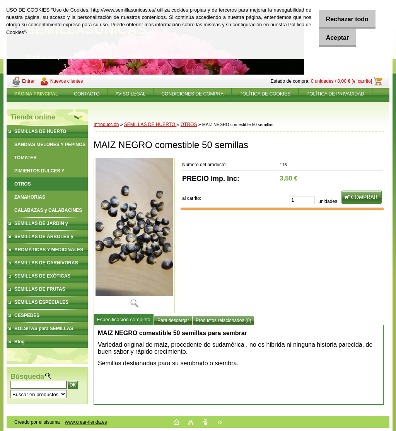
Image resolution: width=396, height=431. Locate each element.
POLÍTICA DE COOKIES (264, 94)
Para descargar (173, 320)
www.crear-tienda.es (86, 422)
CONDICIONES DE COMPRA (192, 94)
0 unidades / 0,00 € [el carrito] (341, 81)
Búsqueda (27, 376)
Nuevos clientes (66, 81)
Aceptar (333, 37)
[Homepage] (36, 94)
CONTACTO (86, 94)
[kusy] (302, 200)
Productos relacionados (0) (223, 320)
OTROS (189, 124)
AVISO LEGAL (131, 94)
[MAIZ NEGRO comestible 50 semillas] (134, 235)
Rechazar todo (343, 19)
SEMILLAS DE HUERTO (150, 124)
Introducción (106, 124)
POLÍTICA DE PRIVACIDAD (335, 94)
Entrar (28, 81)
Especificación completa (123, 319)
